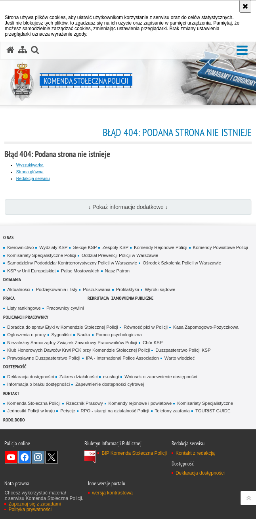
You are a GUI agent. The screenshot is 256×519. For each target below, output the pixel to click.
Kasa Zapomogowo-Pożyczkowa (206, 327)
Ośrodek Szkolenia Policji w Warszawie (182, 262)
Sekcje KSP (85, 247)
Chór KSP (153, 342)
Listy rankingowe (24, 308)
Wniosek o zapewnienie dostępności (160, 376)
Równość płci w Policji (146, 327)
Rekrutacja (98, 298)
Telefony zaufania (172, 410)
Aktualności (18, 289)
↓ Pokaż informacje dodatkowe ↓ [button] (128, 207)
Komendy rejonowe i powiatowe (140, 403)
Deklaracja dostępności (30, 376)
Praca (9, 298)
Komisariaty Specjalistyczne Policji (41, 255)
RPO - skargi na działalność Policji (115, 410)
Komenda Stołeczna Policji (34, 403)
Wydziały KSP (53, 247)
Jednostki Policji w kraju (31, 410)
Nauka (83, 334)
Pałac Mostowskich (80, 270)
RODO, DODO (14, 420)
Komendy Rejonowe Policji (160, 247)
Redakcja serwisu (33, 178)
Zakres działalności (78, 376)
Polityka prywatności (30, 509)
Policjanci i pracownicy (25, 317)
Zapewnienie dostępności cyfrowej (109, 384)
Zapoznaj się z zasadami (34, 504)
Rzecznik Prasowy (84, 403)
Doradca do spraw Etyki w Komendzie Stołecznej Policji (62, 327)
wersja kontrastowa (112, 493)
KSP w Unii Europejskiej (31, 270)
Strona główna (30, 171)
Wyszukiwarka (30, 165)
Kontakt (11, 393)
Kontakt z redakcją (195, 453)
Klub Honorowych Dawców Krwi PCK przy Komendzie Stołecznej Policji (78, 350)
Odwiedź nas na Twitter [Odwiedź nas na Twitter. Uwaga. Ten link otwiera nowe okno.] (51, 457)
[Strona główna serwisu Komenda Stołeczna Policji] (10, 50)
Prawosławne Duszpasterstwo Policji (43, 358)
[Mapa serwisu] (22, 50)
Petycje (67, 410)
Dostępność (14, 367)
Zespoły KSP (115, 247)
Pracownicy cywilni (65, 308)
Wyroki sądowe (160, 289)
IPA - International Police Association (122, 358)
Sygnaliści (62, 334)
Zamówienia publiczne (132, 298)
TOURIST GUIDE (213, 410)
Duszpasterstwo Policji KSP (183, 350)
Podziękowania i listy (56, 289)
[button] (242, 50)
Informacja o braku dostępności (38, 384)
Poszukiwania (96, 289)
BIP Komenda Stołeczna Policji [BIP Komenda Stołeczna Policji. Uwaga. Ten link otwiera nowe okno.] (134, 453)
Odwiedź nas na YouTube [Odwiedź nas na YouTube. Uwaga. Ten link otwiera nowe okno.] (11, 457)
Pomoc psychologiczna (119, 334)
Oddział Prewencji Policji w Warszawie (120, 255)
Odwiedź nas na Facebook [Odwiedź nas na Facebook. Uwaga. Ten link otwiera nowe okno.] (24, 457)
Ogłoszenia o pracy (26, 334)
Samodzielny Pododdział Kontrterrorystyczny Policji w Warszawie (72, 262)
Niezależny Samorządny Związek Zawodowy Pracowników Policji (72, 342)
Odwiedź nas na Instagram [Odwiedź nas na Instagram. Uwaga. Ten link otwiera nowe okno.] (38, 457)
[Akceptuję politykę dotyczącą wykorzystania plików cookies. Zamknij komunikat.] (245, 6)
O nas (8, 237)
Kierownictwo (20, 247)
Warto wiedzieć (179, 358)
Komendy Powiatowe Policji (220, 247)
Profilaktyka (127, 289)
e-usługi (111, 376)
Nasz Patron (117, 270)
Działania (12, 279)
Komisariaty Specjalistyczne (205, 403)
